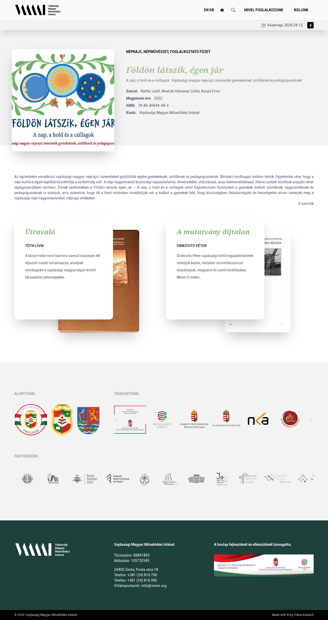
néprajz (134, 52)
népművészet (156, 52)
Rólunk (301, 10)
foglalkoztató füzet (190, 52)
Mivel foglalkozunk (263, 10)
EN (206, 10)
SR (211, 10)
